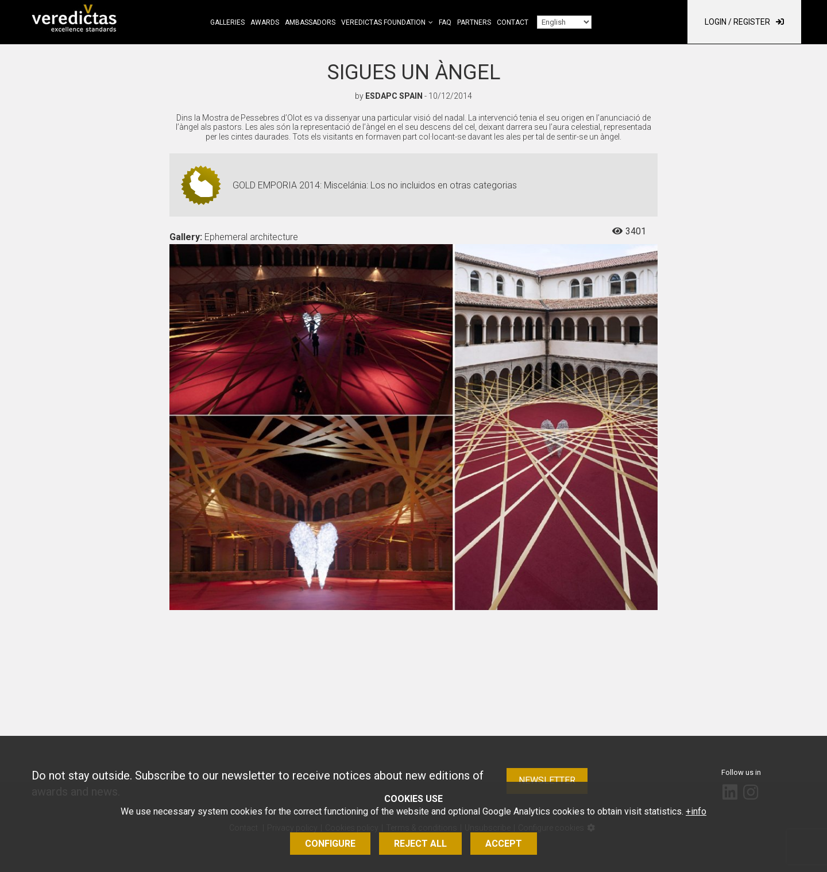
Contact (512, 22)
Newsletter (547, 780)
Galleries (227, 22)
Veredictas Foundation (383, 22)
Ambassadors (310, 22)
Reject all (420, 843)
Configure (330, 843)
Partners (474, 22)
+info (696, 811)
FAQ (445, 22)
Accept (503, 843)
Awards (264, 22)
